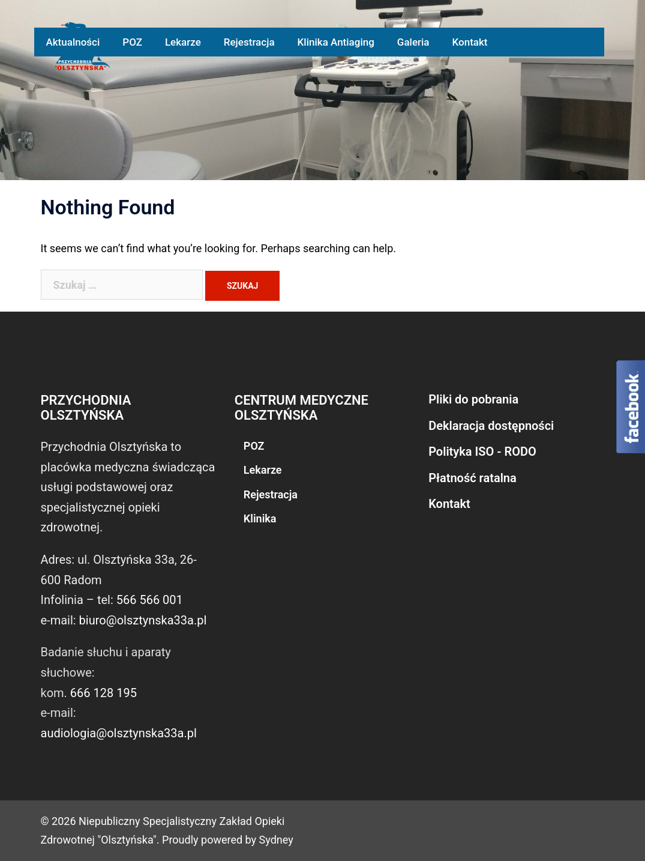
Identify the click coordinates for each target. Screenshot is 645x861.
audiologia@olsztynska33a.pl (119, 733)
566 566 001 (149, 600)
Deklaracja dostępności (491, 425)
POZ (132, 42)
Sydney (276, 839)
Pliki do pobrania (473, 399)
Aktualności (73, 42)
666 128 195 (103, 693)
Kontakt (470, 42)
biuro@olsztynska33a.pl (143, 620)
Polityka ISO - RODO (482, 451)
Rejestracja (249, 42)
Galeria (413, 42)
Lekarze (183, 42)
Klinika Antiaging (336, 42)
